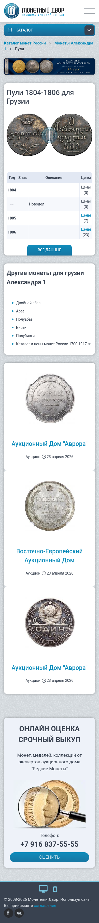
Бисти (21, 327)
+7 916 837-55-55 (50, 844)
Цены (86, 215)
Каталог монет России (25, 43)
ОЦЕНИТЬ (49, 857)
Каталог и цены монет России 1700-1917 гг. (54, 344)
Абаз (20, 311)
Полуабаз (24, 319)
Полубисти (25, 336)
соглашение (45, 905)
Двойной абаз (28, 303)
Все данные (49, 250)
